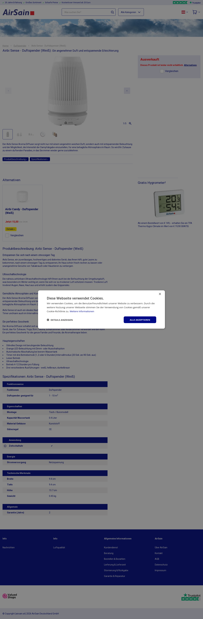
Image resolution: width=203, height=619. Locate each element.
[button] (60, 319)
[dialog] (101, 309)
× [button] (160, 294)
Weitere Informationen (82, 311)
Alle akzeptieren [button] (139, 319)
